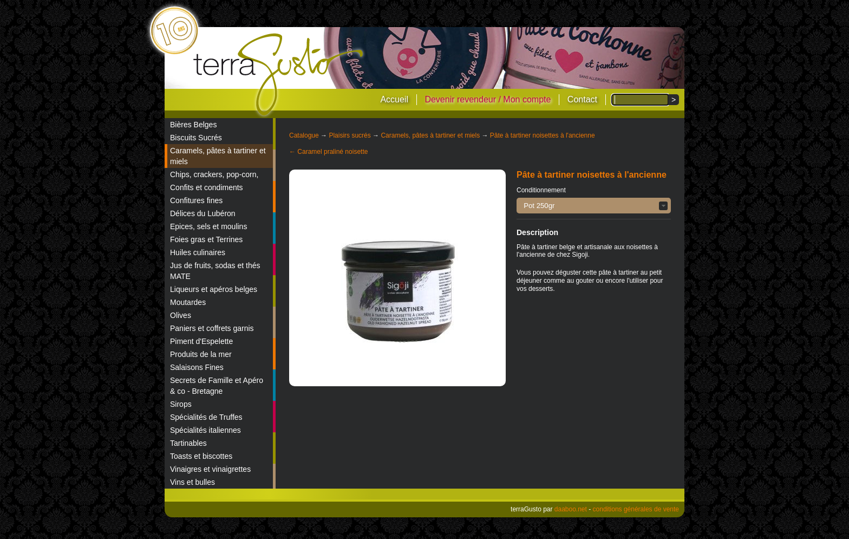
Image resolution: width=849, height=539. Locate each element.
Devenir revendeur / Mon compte (487, 99)
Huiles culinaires (197, 252)
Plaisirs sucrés (349, 135)
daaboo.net (570, 509)
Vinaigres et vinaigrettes (210, 469)
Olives (180, 315)
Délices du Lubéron (203, 213)
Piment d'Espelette (201, 341)
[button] (594, 205)
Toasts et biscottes (201, 456)
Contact (582, 99)
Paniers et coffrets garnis (212, 328)
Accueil (394, 99)
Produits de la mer (201, 354)
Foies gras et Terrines (206, 239)
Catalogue (304, 135)
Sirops (181, 404)
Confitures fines (196, 200)
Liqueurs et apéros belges (213, 289)
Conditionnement (541, 190)
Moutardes (188, 302)
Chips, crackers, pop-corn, (214, 174)
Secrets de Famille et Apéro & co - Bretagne (216, 385)
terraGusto (279, 75)
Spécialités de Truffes (206, 417)
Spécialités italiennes (205, 430)
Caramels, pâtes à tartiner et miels (218, 156)
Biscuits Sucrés (196, 137)
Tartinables (188, 443)
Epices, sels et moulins (208, 226)
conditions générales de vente (636, 509)
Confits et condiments (206, 187)
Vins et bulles (192, 482)
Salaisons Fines (197, 367)
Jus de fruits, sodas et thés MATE (215, 271)
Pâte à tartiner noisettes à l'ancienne (542, 135)
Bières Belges (193, 124)
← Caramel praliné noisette (328, 151)
